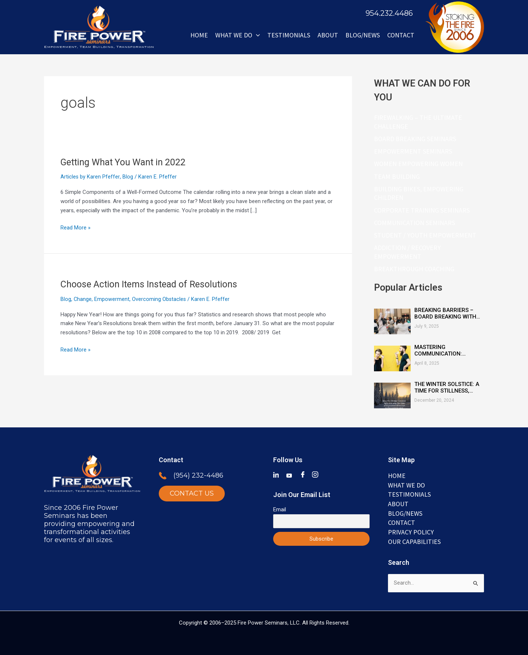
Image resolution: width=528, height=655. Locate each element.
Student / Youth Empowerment (425, 236)
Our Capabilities (414, 541)
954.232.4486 (389, 13)
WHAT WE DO (237, 35)
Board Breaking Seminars (415, 139)
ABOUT (328, 35)
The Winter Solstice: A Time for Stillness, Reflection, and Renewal (446, 389)
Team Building (397, 177)
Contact (400, 35)
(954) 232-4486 (198, 475)
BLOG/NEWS (362, 35)
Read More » (75, 227)
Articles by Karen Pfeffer (90, 176)
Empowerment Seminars (413, 151)
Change (83, 299)
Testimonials (288, 35)
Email (279, 509)
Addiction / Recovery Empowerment (407, 253)
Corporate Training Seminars (422, 211)
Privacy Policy (411, 531)
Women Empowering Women (418, 164)
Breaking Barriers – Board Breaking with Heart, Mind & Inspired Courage (446, 315)
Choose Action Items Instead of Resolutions (152, 284)
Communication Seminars (414, 224)
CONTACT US (192, 493)
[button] (256, 35)
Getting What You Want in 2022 (126, 162)
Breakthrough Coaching (414, 270)
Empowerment (112, 299)
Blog (127, 176)
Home (199, 35)
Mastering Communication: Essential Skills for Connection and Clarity (443, 352)
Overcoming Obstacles (159, 299)
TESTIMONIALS (409, 494)
